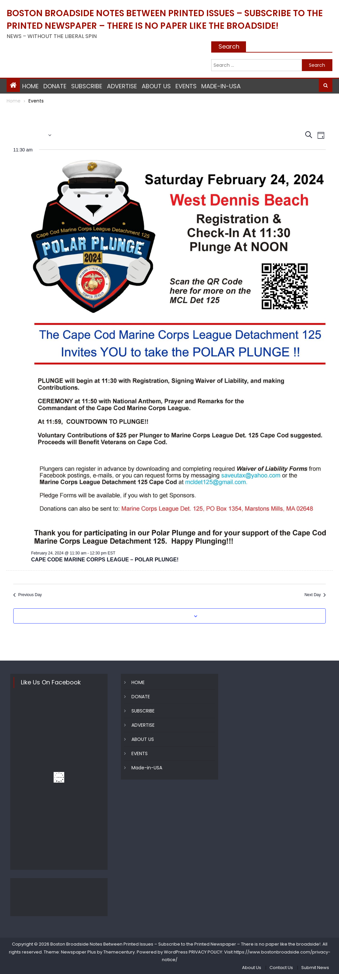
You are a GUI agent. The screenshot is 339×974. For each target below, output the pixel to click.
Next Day (315, 594)
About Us (251, 967)
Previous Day (27, 594)
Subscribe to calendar (166, 616)
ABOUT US (156, 86)
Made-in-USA (221, 86)
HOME (30, 86)
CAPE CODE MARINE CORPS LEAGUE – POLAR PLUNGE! (104, 559)
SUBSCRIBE (86, 86)
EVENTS (186, 86)
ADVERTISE (122, 86)
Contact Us (281, 967)
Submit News (315, 967)
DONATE (55, 86)
